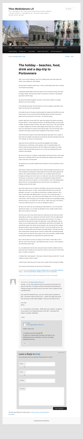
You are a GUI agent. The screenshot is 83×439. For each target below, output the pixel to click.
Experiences (33, 270)
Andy (24, 56)
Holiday (39, 271)
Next (72, 56)
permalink (54, 271)
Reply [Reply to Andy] (25, 343)
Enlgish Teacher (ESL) (42, 51)
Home (10, 47)
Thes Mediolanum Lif (21, 8)
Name (22, 364)
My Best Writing (13, 51)
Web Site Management (56, 51)
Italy (48, 270)
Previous (67, 56)
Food (25, 271)
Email (22, 372)
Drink (55, 270)
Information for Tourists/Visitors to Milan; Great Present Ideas (40, 47)
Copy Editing (32, 51)
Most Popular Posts (62, 47)
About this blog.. (18, 47)
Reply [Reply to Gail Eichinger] (23, 317)
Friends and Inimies (41, 270)
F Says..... (21, 271)
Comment (22, 388)
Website (22, 380)
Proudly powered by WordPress (41, 420)
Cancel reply (61, 352)
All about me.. (22, 51)
